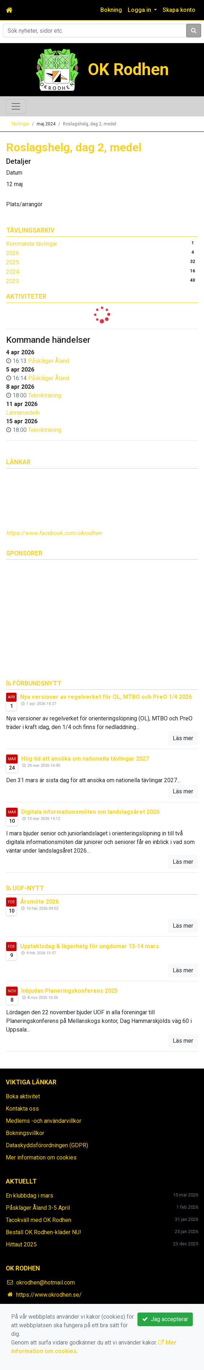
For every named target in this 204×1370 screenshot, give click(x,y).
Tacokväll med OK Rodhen (38, 1220)
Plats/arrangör (24, 204)
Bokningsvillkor (25, 1133)
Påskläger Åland (48, 361)
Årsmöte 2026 (39, 901)
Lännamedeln (23, 412)
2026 (12, 253)
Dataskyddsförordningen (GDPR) (47, 1145)
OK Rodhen (128, 69)
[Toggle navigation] (16, 106)
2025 (12, 262)
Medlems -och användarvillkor (43, 1120)
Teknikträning (44, 395)
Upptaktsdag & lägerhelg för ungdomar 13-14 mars (89, 946)
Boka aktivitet (23, 1096)
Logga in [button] (140, 9)
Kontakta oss (22, 1108)
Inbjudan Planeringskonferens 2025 (69, 990)
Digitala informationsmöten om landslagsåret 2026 (90, 811)
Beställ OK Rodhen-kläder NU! (43, 1232)
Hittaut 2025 (21, 1244)
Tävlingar (20, 123)
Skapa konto (179, 9)
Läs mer (183, 738)
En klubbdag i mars (29, 1195)
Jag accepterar (165, 1319)
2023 (12, 281)
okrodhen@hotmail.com (45, 1282)
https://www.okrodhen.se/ (49, 1294)
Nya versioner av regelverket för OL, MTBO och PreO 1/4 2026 (106, 696)
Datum (14, 172)
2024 (12, 271)
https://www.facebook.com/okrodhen (53, 533)
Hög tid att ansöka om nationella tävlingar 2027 (85, 758)
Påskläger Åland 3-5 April (38, 1207)
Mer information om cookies (41, 1157)
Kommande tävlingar (31, 243)
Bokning (111, 9)
